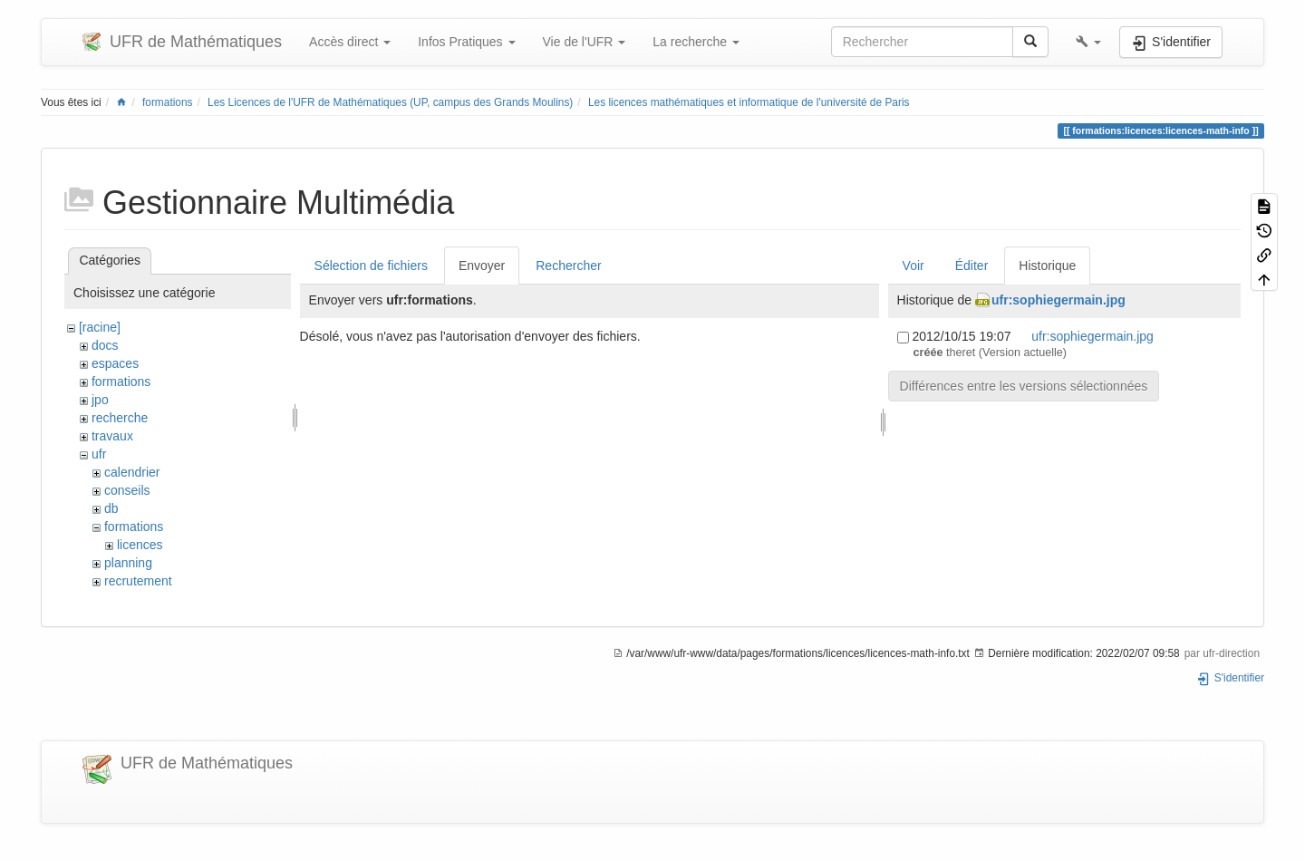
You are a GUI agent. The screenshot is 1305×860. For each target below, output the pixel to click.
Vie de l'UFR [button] (584, 41)
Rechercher (568, 265)
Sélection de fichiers (371, 265)
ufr (99, 454)
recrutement (138, 581)
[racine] (100, 327)
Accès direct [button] (350, 41)
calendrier (132, 472)
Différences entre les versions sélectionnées (1024, 386)
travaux (112, 436)
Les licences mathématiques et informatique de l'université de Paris (749, 102)
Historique (1047, 265)
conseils (127, 490)
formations (167, 102)
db (111, 508)
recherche (120, 418)
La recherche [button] (696, 41)
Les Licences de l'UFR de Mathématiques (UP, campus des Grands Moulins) (390, 102)
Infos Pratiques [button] (466, 41)
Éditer (972, 265)
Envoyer (482, 265)
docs (105, 345)
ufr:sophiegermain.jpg (1058, 300)
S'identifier (1230, 678)
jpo (100, 399)
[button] (1088, 41)
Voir (913, 265)
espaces (115, 363)
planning (128, 563)
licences (140, 544)
